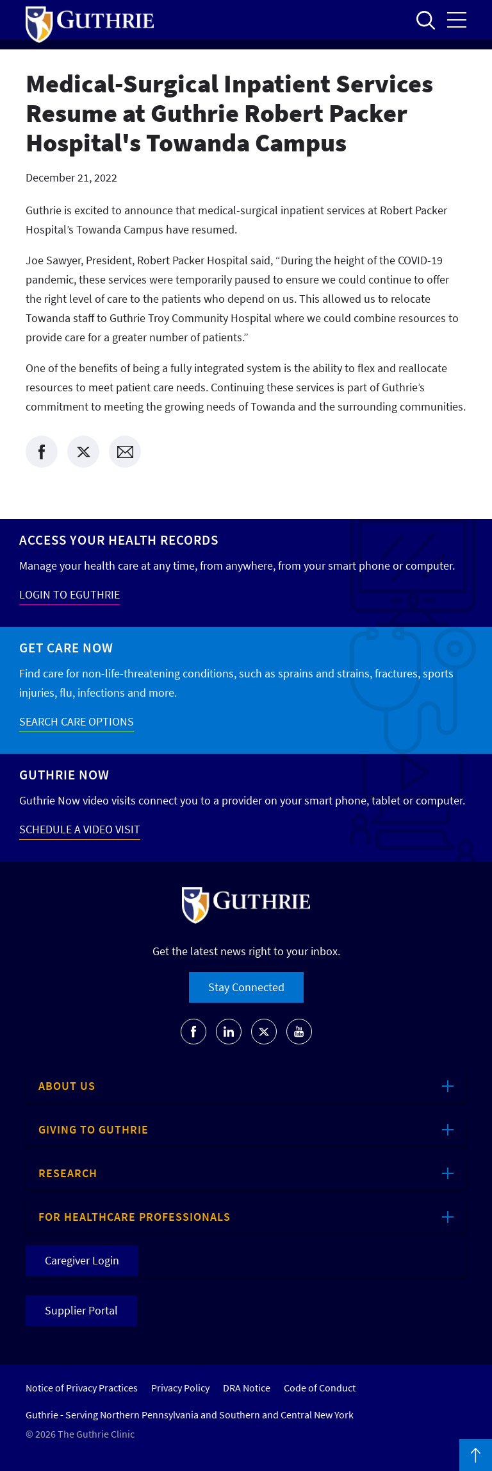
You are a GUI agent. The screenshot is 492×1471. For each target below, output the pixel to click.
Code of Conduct (320, 1387)
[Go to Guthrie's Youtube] (299, 1031)
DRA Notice (246, 1387)
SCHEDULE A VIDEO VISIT (79, 829)
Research (67, 1173)
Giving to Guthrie (93, 1129)
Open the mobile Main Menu (456, 20)
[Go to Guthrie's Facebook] (193, 1031)
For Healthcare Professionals (134, 1216)
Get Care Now (66, 647)
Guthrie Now (64, 774)
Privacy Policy (180, 1387)
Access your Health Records (118, 539)
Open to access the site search (425, 20)
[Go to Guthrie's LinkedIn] (229, 1031)
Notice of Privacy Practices (82, 1387)
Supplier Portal (81, 1310)
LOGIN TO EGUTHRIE (69, 594)
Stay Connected (246, 987)
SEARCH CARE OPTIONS (76, 721)
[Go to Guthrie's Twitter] (264, 1031)
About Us (66, 1085)
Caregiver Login (82, 1260)
